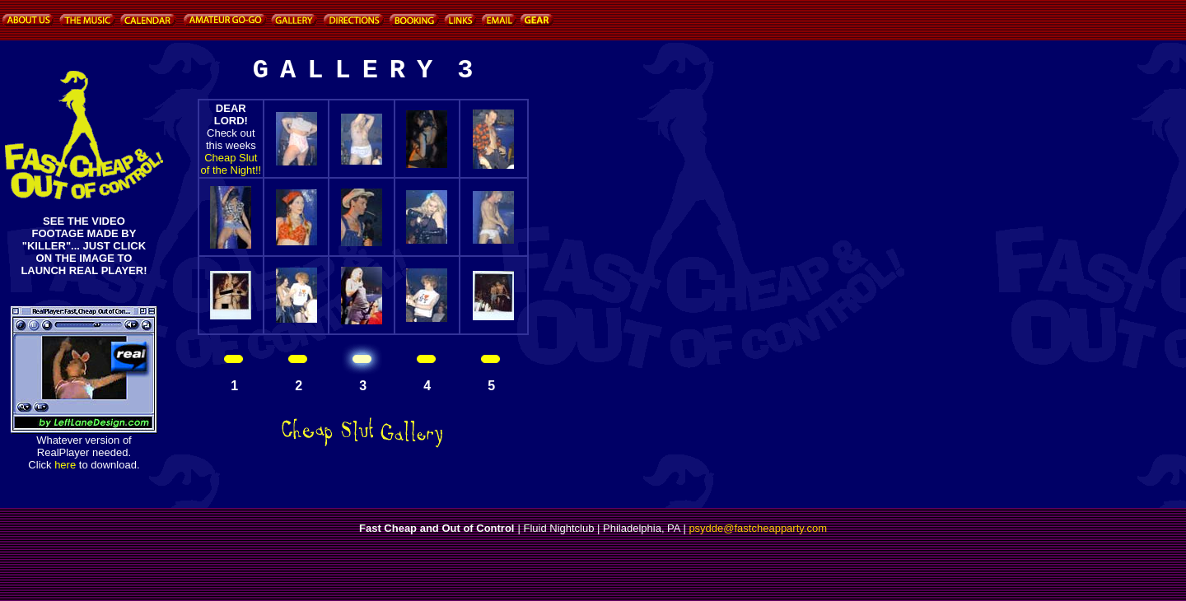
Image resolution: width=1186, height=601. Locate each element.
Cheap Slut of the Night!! (230, 163)
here (65, 465)
